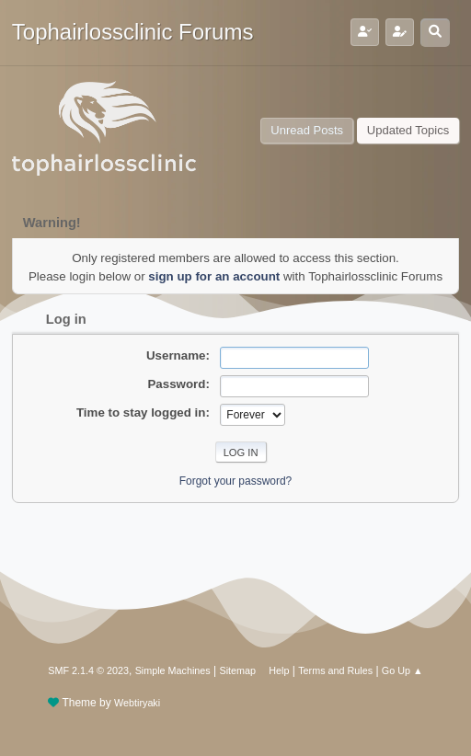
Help (279, 670)
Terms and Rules (335, 670)
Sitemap (238, 670)
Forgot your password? (236, 481)
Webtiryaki (137, 702)
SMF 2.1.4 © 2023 (88, 670)
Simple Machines (173, 670)
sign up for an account (214, 276)
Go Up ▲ (402, 670)
